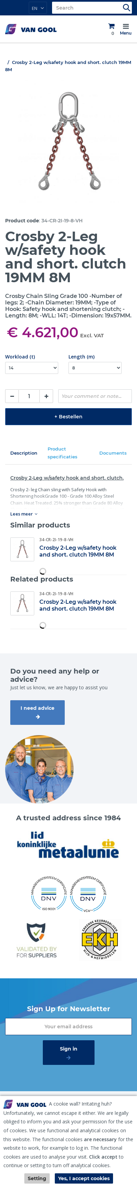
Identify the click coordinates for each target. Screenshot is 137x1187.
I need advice (37, 708)
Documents (113, 453)
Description (23, 453)
